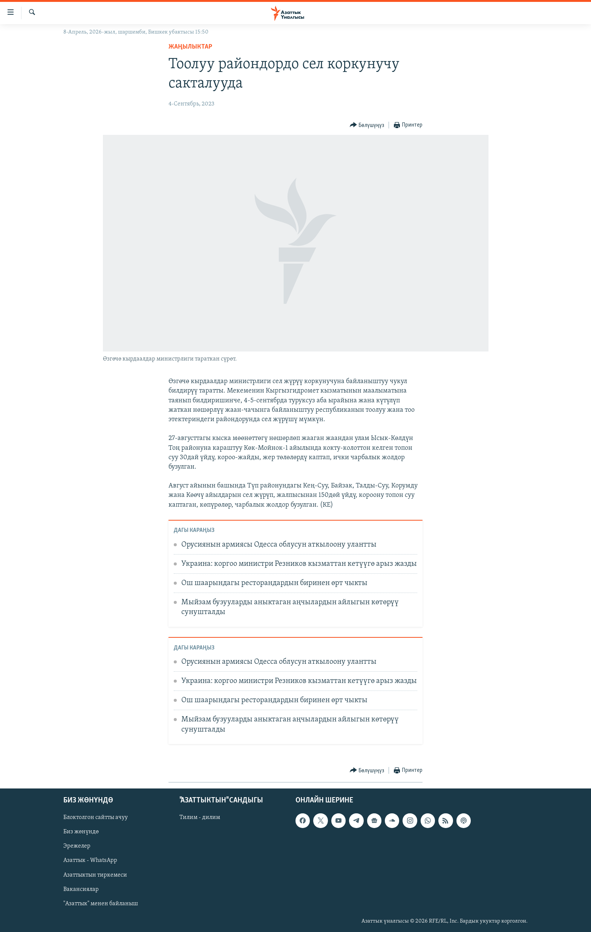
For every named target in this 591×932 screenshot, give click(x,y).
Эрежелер (76, 846)
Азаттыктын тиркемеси (95, 875)
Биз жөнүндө (81, 832)
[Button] (367, 125)
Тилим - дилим (199, 817)
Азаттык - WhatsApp (90, 860)
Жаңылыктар (190, 46)
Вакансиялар (81, 889)
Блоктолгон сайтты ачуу (95, 817)
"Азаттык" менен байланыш (100, 903)
